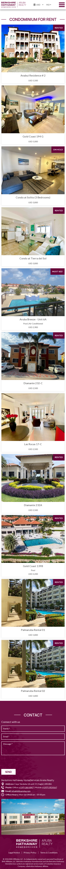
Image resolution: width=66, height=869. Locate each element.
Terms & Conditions (49, 852)
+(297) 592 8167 (49, 787)
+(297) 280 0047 (26, 787)
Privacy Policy (30, 852)
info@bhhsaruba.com (20, 791)
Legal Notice (14, 852)
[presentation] (21, 762)
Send (8, 771)
